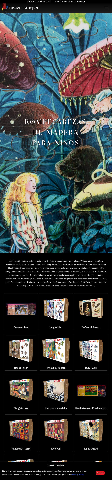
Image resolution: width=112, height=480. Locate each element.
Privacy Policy (78, 475)
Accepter (100, 473)
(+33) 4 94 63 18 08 (41, 2)
